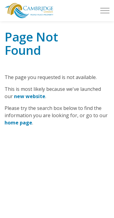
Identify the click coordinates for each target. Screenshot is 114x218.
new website (29, 96)
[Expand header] (105, 10)
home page (18, 122)
